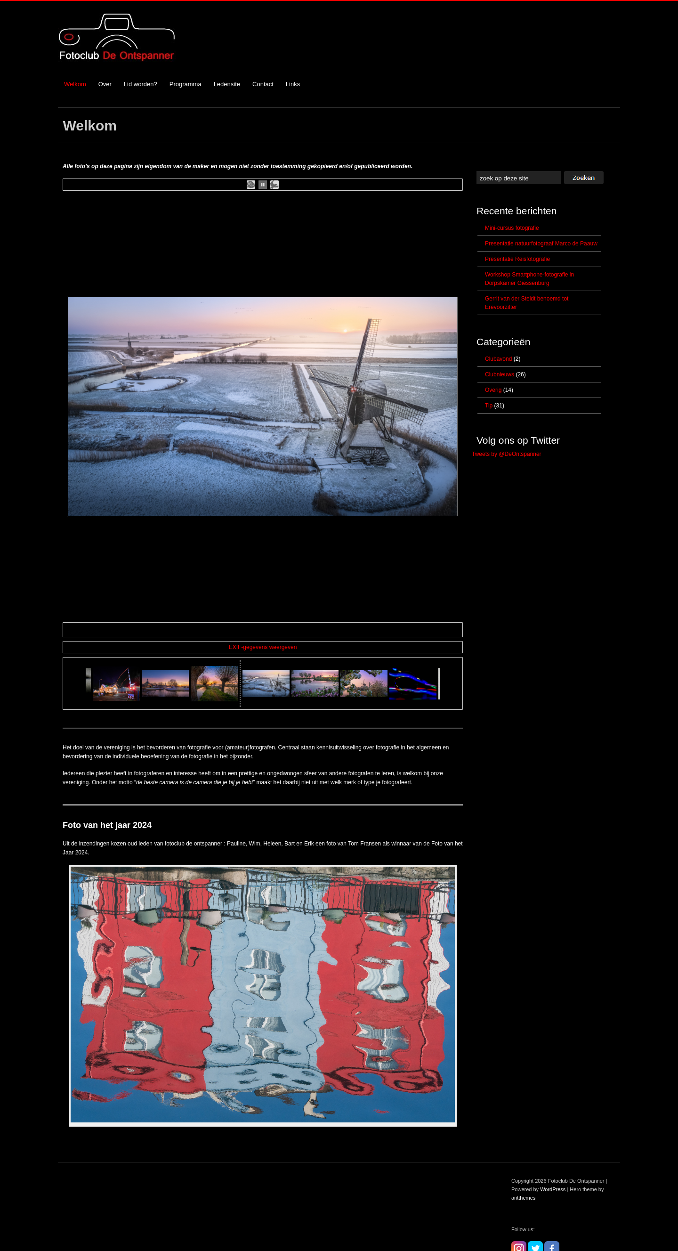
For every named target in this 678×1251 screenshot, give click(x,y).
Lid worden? (140, 84)
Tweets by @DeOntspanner (506, 454)
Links (293, 84)
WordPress (552, 1172)
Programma (186, 84)
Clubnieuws (499, 374)
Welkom (75, 84)
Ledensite (227, 84)
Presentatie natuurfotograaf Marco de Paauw (541, 243)
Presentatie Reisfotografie (517, 259)
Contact (263, 84)
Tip (488, 405)
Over (105, 84)
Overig (493, 390)
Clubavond (498, 359)
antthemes (523, 1181)
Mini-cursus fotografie (512, 228)
